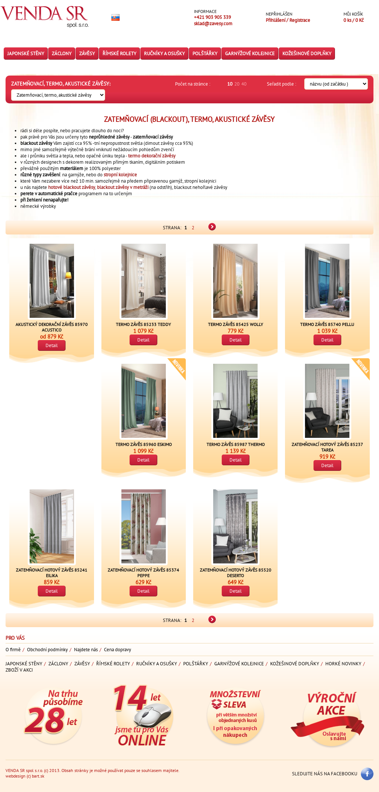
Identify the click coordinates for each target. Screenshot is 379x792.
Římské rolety (119, 53)
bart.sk (38, 776)
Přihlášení (276, 20)
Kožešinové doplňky (306, 53)
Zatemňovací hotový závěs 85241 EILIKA (51, 572)
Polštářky (204, 53)
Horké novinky (343, 663)
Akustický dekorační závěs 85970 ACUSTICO (52, 327)
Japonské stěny (25, 53)
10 (229, 84)
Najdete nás (86, 649)
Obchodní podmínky (47, 649)
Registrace (299, 20)
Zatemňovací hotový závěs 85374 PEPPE (143, 572)
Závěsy (87, 53)
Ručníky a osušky (164, 53)
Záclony (61, 53)
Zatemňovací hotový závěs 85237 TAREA (327, 447)
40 (243, 84)
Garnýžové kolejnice (250, 53)
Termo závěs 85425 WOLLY (235, 324)
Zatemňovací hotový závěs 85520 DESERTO (235, 572)
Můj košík (353, 14)
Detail (52, 345)
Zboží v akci (19, 670)
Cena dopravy (117, 649)
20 (236, 84)
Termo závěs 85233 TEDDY (143, 324)
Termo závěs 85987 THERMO (236, 444)
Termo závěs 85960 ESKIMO (143, 444)
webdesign (16, 776)
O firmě (13, 649)
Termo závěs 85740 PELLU (327, 324)
